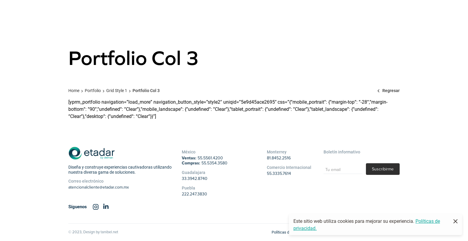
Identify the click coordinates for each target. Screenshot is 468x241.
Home (73, 90)
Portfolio (93, 90)
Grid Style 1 (116, 90)
